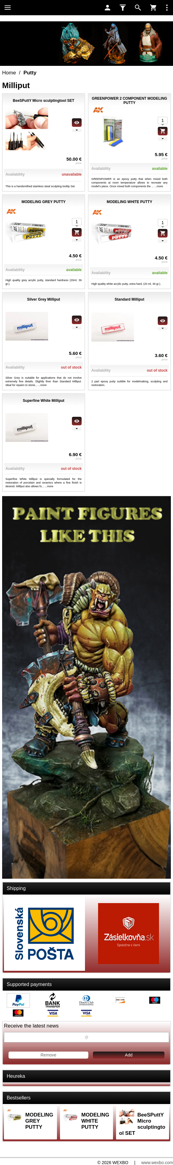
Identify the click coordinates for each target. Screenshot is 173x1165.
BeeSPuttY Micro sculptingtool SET (142, 1124)
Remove (48, 1054)
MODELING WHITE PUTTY (95, 1121)
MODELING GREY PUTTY (39, 1121)
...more (158, 186)
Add (128, 1054)
